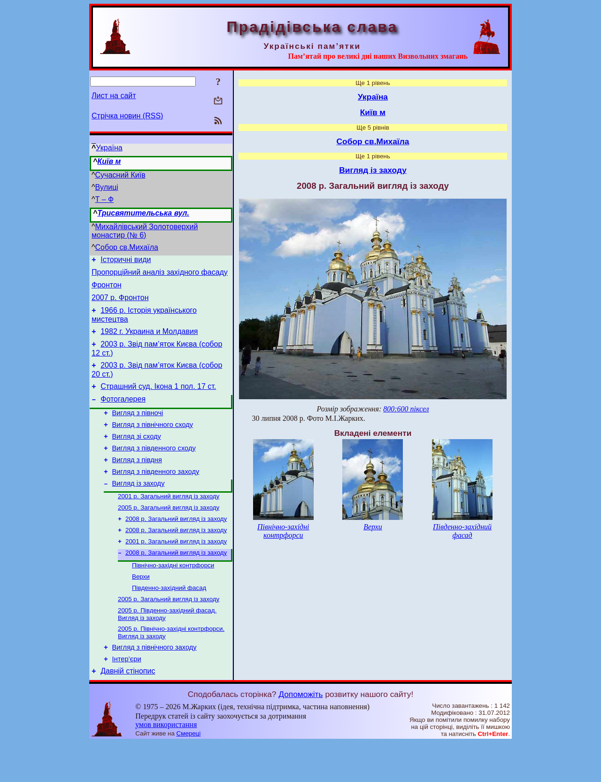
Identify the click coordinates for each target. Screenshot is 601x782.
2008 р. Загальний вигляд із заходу (176, 545)
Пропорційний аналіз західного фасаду (160, 275)
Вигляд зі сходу (136, 454)
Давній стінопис (127, 710)
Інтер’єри (126, 697)
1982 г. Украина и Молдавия (149, 340)
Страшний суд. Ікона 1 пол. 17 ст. (158, 399)
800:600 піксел (406, 409)
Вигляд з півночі (137, 428)
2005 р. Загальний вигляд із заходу (168, 533)
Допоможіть (300, 733)
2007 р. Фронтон (120, 303)
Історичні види (125, 261)
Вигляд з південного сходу (154, 468)
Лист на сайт (114, 96)
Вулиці (106, 187)
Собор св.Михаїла (126, 247)
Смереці (189, 772)
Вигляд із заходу (138, 507)
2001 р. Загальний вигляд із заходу (168, 521)
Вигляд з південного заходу (156, 494)
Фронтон (107, 289)
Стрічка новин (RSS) (127, 116)
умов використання (166, 764)
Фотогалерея (123, 413)
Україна (109, 148)
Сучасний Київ (120, 175)
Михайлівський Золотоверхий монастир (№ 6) (145, 231)
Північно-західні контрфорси (173, 595)
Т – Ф (104, 199)
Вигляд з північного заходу (154, 684)
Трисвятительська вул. (143, 213)
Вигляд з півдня (137, 481)
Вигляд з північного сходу (152, 441)
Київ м (109, 161)
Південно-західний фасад (169, 620)
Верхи (141, 608)
